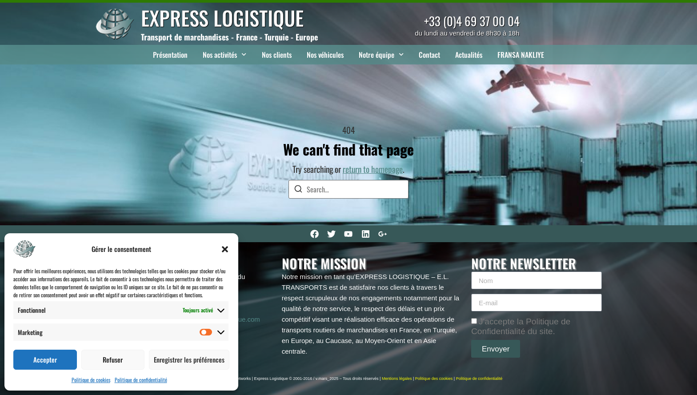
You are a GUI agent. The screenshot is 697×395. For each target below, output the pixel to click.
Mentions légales (397, 378)
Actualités (468, 54)
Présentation (170, 54)
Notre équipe (381, 54)
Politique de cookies (91, 379)
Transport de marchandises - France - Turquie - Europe (229, 37)
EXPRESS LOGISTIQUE (222, 17)
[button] (224, 249)
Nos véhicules (325, 54)
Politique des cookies (434, 378)
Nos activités (224, 54)
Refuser (113, 359)
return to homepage (373, 169)
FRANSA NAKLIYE (520, 54)
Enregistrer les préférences (189, 359)
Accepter (45, 359)
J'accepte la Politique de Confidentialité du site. (520, 326)
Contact (429, 54)
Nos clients (277, 54)
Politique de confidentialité (141, 379)
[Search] (298, 190)
